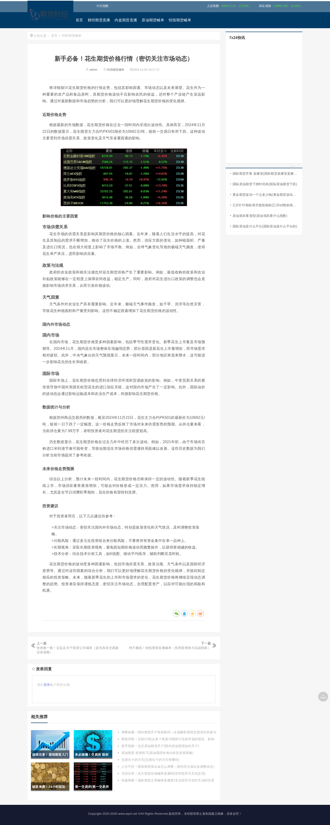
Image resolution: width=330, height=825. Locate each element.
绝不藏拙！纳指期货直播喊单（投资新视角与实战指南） (170, 648)
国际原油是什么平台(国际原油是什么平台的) (265, 226)
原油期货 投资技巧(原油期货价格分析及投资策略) (157, 753)
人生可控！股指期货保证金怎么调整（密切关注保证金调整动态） (169, 766)
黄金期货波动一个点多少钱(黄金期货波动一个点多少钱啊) (266, 194)
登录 (47, 685)
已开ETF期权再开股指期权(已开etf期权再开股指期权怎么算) (266, 205)
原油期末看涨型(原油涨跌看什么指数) (260, 216)
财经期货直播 (99, 20)
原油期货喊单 (153, 20)
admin (91, 69)
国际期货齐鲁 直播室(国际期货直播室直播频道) (266, 173)
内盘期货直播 (126, 20)
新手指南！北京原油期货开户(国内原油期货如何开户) (160, 746)
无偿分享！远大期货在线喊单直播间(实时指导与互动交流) (163, 773)
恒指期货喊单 (180, 20)
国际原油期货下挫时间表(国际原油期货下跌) (265, 184)
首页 (79, 20)
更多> (295, 168)
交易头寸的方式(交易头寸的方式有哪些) (150, 760)
